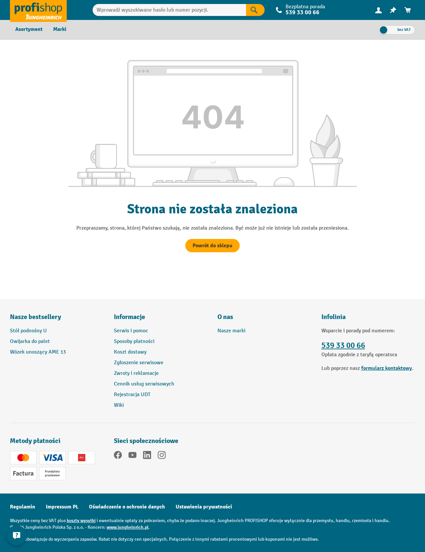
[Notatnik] (393, 10)
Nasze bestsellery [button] (35, 317)
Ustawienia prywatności (204, 506)
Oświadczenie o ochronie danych (127, 506)
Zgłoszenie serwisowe (138, 363)
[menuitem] (378, 10)
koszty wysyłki (81, 520)
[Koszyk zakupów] (407, 10)
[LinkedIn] (147, 456)
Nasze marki (231, 331)
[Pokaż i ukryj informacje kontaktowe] (17, 535)
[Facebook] (118, 456)
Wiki (119, 405)
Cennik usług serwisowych (144, 384)
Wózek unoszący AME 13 (38, 352)
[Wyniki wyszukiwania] (255, 10)
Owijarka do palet (30, 341)
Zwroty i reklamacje (136, 373)
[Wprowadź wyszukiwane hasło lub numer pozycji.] (169, 10)
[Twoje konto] (378, 10)
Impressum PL (62, 506)
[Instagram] (162, 456)
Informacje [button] (129, 317)
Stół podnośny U (28, 331)
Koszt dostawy (130, 352)
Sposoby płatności (134, 341)
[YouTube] (132, 456)
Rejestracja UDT (132, 394)
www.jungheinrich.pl (127, 527)
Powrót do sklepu (212, 245)
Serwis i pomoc (131, 331)
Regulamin (22, 506)
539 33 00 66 (302, 12)
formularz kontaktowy (386, 368)
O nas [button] (225, 317)
